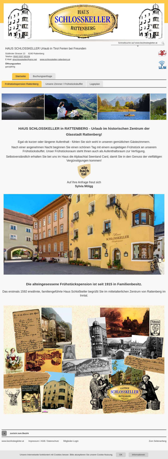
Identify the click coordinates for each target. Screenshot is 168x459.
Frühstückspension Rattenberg (21, 83)
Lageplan (95, 83)
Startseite (20, 76)
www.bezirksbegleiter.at (13, 441)
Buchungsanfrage (42, 76)
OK (120, 454)
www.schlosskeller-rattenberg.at (55, 59)
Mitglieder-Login (71, 441)
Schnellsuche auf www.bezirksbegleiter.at (137, 43)
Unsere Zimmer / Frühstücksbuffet (64, 83)
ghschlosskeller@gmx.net (24, 59)
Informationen (138, 454)
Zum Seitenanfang (157, 441)
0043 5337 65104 (21, 56)
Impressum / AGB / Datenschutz (43, 441)
